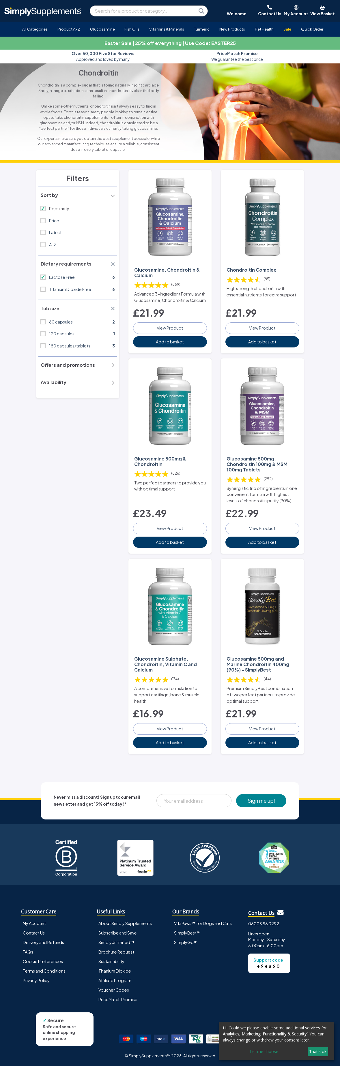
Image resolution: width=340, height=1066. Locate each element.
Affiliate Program (114, 980)
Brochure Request (116, 951)
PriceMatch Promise (117, 999)
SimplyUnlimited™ (116, 942)
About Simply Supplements (125, 923)
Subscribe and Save (117, 932)
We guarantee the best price (237, 56)
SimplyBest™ (187, 932)
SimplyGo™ (186, 942)
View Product (170, 327)
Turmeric (202, 29)
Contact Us (34, 932)
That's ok (317, 1051)
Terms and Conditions (44, 970)
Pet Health (264, 29)
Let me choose (264, 1051)
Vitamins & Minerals (166, 29)
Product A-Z (68, 29)
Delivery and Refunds (43, 942)
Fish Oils (131, 29)
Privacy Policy (36, 980)
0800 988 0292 (263, 924)
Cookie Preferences (43, 961)
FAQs (28, 951)
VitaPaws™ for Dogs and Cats (203, 923)
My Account (34, 923)
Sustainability (111, 961)
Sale (287, 29)
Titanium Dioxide (114, 970)
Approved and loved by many (103, 56)
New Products (232, 29)
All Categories (35, 29)
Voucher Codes (113, 989)
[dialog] (276, 1041)
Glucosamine (102, 29)
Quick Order (312, 29)
